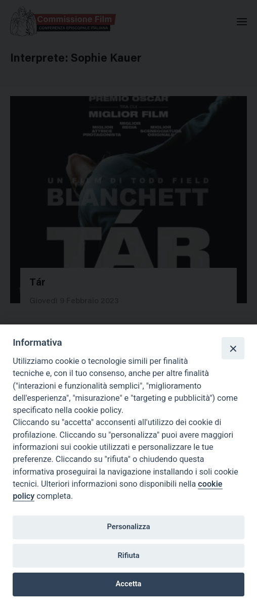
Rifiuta (128, 555)
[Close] (233, 348)
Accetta (129, 583)
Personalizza (128, 526)
